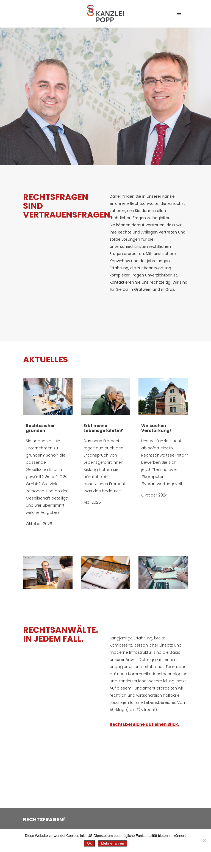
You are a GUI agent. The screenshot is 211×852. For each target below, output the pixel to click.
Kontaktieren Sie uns (129, 282)
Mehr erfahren (112, 843)
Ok (89, 843)
